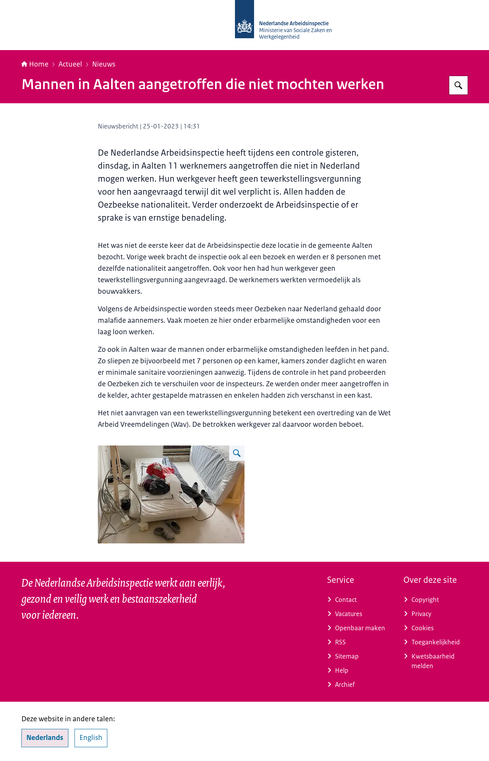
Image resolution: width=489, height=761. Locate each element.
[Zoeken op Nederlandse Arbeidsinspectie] (458, 85)
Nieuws (103, 64)
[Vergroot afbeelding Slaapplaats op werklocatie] (236, 453)
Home (35, 64)
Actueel (70, 64)
